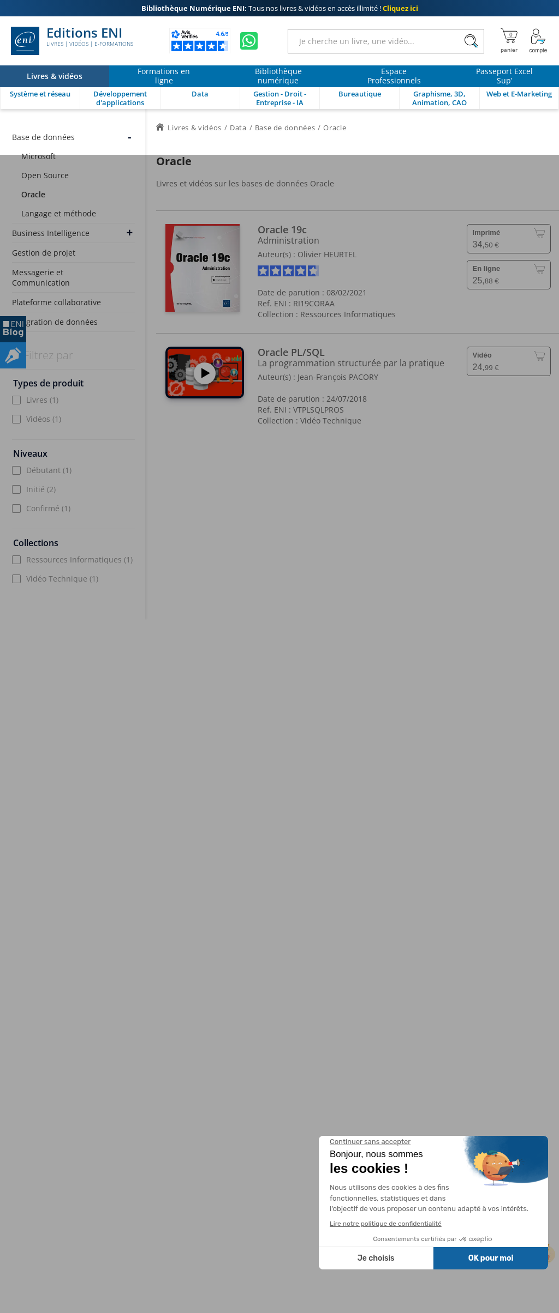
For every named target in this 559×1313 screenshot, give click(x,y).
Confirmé (48, 508)
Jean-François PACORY (338, 377)
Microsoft (38, 156)
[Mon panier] (509, 40)
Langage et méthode (58, 213)
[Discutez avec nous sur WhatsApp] (249, 41)
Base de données (43, 137)
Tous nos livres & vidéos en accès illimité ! (279, 8)
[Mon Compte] (538, 40)
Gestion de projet (43, 252)
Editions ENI (72, 41)
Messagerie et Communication (41, 277)
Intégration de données (55, 322)
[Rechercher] (471, 41)
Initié (41, 489)
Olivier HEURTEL (327, 254)
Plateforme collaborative (56, 302)
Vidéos (43, 419)
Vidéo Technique (62, 578)
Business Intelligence (51, 233)
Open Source (45, 175)
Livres (42, 400)
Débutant (49, 470)
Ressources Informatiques (79, 559)
